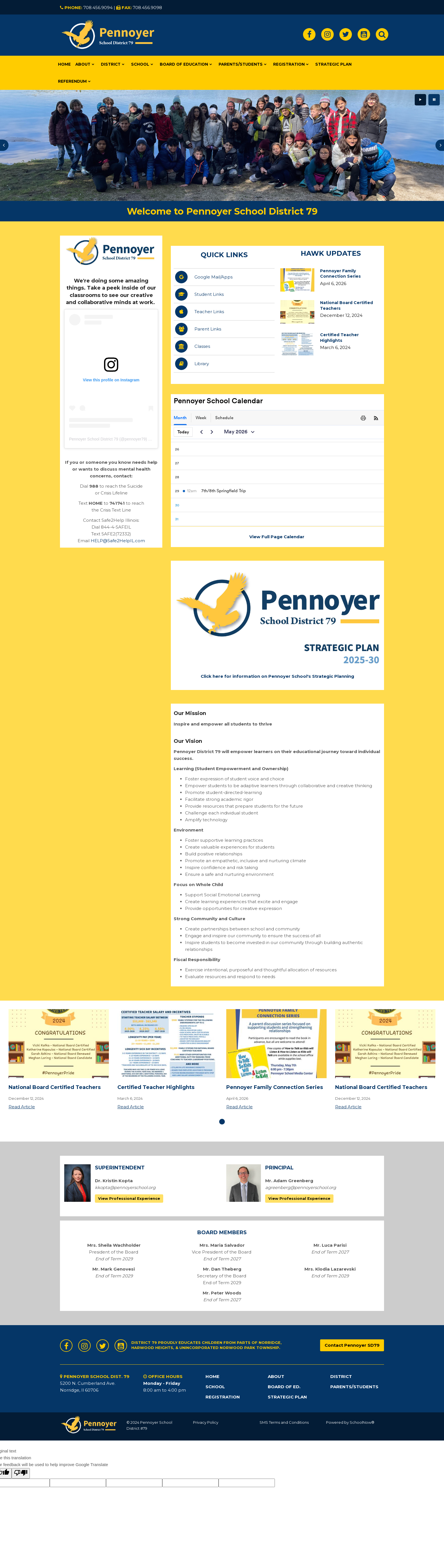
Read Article (22, 1106)
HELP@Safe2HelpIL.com (118, 540)
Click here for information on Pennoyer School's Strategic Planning (277, 676)
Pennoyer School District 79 (93, 439)
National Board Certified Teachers (55, 1087)
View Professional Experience (129, 1198)
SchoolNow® (362, 1422)
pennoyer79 (135, 439)
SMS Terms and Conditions (284, 1422)
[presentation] (4, 145)
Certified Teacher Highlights (339, 337)
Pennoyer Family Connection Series (340, 273)
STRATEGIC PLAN (287, 1397)
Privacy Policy (205, 1422)
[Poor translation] (21, 1473)
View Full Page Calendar (277, 536)
